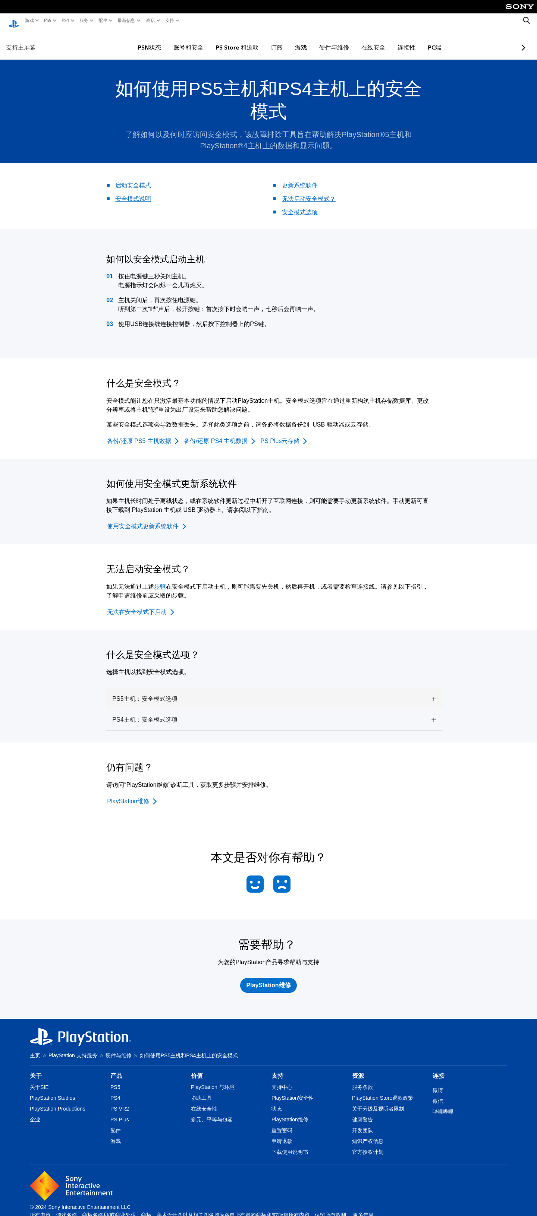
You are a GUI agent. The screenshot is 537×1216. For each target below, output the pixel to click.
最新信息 (126, 20)
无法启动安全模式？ (309, 192)
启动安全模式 (133, 178)
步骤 (160, 579)
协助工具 (201, 1091)
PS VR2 (119, 1102)
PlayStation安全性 (292, 1091)
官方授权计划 (367, 1145)
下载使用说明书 (289, 1145)
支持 (169, 20)
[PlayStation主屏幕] (13, 21)
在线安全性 (204, 1102)
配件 (102, 20)
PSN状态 (127, 40)
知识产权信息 (367, 1134)
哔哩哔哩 (443, 1105)
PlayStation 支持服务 (72, 1048)
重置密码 (281, 1123)
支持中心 (281, 1080)
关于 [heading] (36, 1068)
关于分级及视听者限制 (378, 1102)
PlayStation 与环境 (213, 1080)
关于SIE (39, 1080)
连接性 (385, 40)
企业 (35, 1112)
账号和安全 (167, 40)
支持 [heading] (277, 1068)
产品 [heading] (116, 1068)
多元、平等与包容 (212, 1112)
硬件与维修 (312, 40)
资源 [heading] (358, 1068)
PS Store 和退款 (215, 40)
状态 (276, 1102)
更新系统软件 (300, 178)
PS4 (65, 20)
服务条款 (362, 1080)
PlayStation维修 (289, 1112)
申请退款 (281, 1134)
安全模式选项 (300, 205)
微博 (438, 1083)
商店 (150, 20)
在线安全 (352, 40)
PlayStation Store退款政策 (382, 1091)
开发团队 (362, 1123)
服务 (83, 20)
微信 (438, 1094)
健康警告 (362, 1112)
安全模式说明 (133, 192)
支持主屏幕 (21, 40)
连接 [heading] (439, 1068)
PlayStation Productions (57, 1102)
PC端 (413, 40)
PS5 (47, 20)
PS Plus (119, 1112)
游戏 (29, 20)
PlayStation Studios (52, 1091)
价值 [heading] (197, 1068)
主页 (35, 1048)
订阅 (255, 40)
